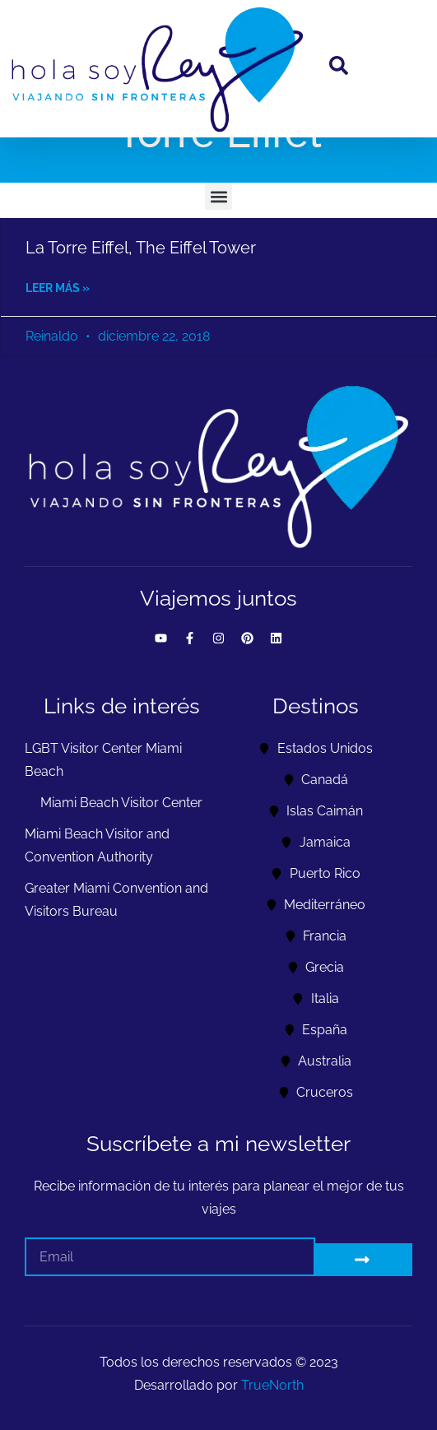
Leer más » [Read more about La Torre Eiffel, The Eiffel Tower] (58, 288)
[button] (218, 196)
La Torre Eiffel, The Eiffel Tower (141, 248)
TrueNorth (272, 1385)
